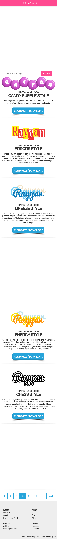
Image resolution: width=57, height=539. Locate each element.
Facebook (36, 526)
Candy (6, 515)
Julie (34, 518)
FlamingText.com (10, 529)
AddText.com (8, 526)
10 (35, 496)
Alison (34, 512)
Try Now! (46, 74)
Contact (35, 523)
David (34, 515)
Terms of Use (30, 537)
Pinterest (35, 529)
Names (35, 510)
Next (51, 496)
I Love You (7, 512)
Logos (6, 510)
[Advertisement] (28, 38)
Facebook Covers (10, 518)
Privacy (23, 537)
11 (43, 496)
